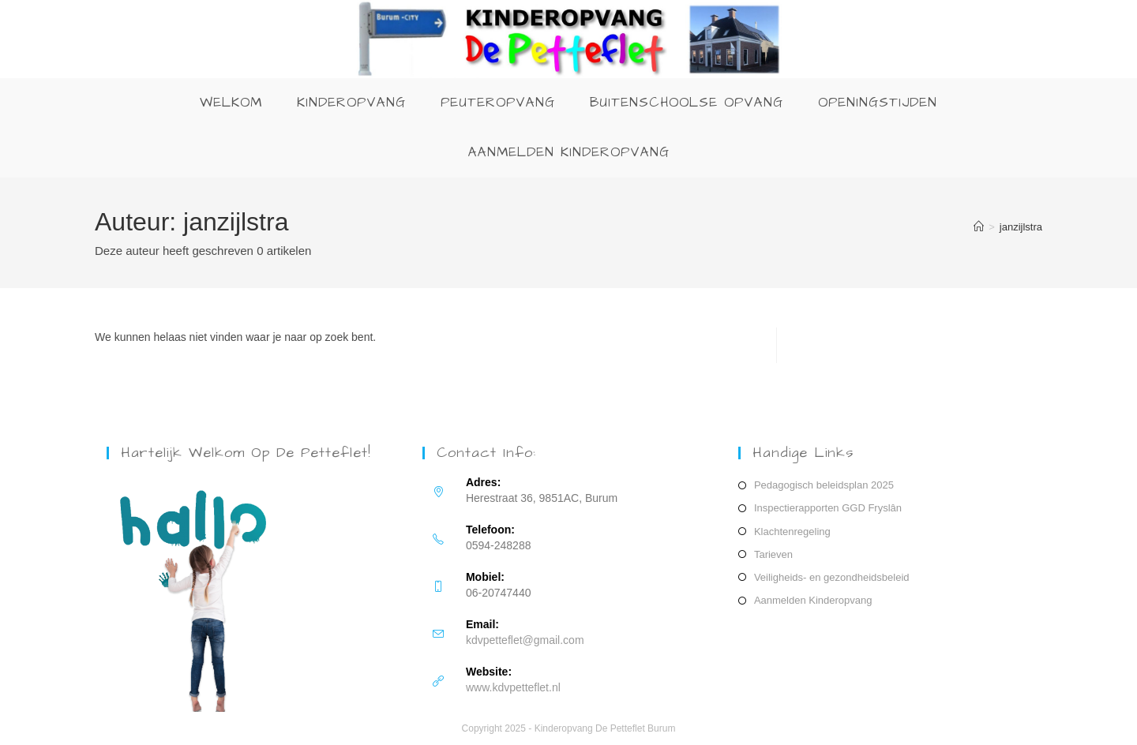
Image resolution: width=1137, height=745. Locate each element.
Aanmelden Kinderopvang (813, 600)
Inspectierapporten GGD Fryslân (828, 508)
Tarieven (773, 554)
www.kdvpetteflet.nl (513, 687)
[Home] (979, 227)
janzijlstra (1021, 227)
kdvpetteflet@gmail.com (525, 640)
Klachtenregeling (792, 531)
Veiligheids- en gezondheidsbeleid (832, 577)
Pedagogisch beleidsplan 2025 (824, 485)
